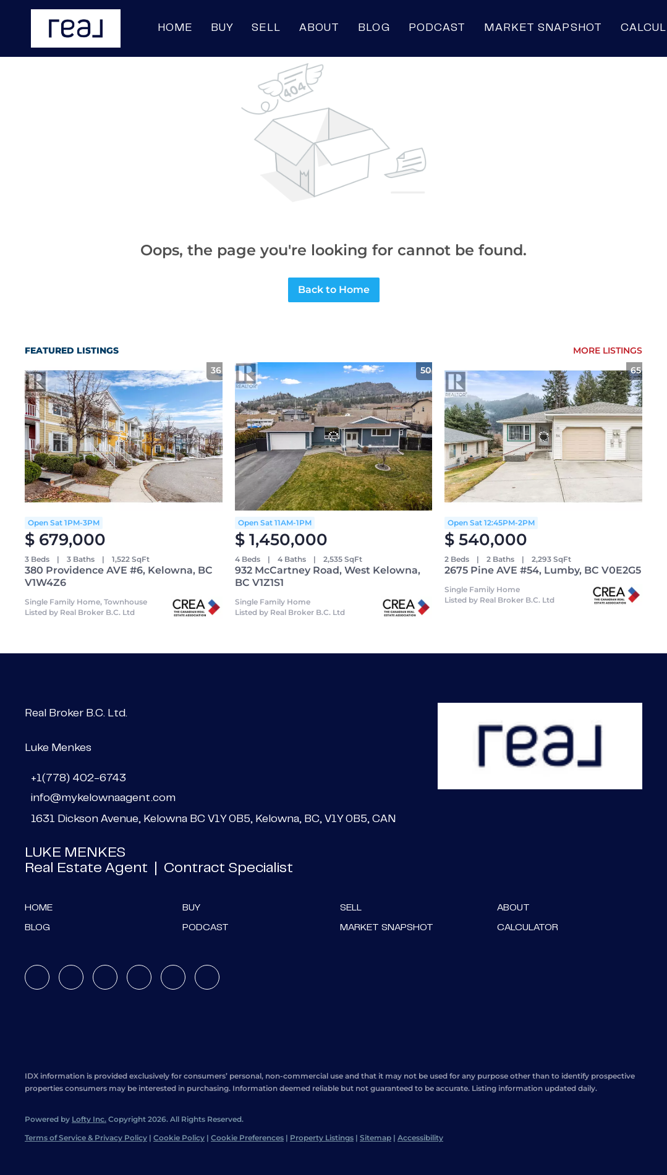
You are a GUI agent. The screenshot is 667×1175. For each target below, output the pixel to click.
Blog (373, 28)
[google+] (207, 977)
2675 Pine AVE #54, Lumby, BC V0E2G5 (542, 570)
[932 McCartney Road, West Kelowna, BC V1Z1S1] (334, 436)
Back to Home (334, 289)
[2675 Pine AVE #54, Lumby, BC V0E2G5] (543, 436)
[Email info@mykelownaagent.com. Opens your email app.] (100, 799)
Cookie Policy (179, 1137)
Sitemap (375, 1137)
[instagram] (139, 977)
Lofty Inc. (89, 1119)
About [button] (319, 28)
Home (175, 28)
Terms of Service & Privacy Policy (86, 1137)
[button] (76, 28)
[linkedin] (71, 977)
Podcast (437, 28)
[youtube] (173, 977)
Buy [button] (222, 28)
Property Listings (322, 1137)
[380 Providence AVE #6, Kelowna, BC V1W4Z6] (124, 436)
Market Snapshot (543, 28)
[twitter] (105, 977)
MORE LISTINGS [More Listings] (607, 350)
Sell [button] (266, 28)
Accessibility (420, 1137)
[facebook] (37, 977)
